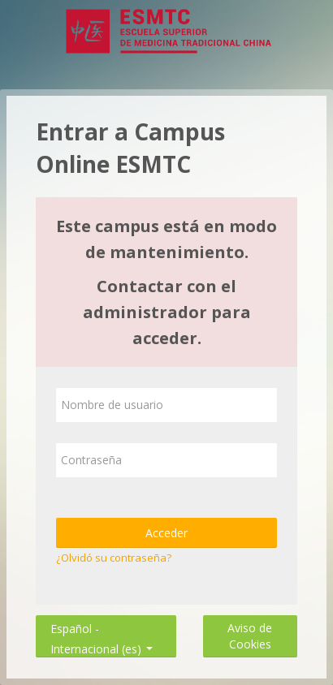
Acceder (166, 533)
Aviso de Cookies (249, 636)
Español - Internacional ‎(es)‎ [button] (101, 625)
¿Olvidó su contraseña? (113, 557)
